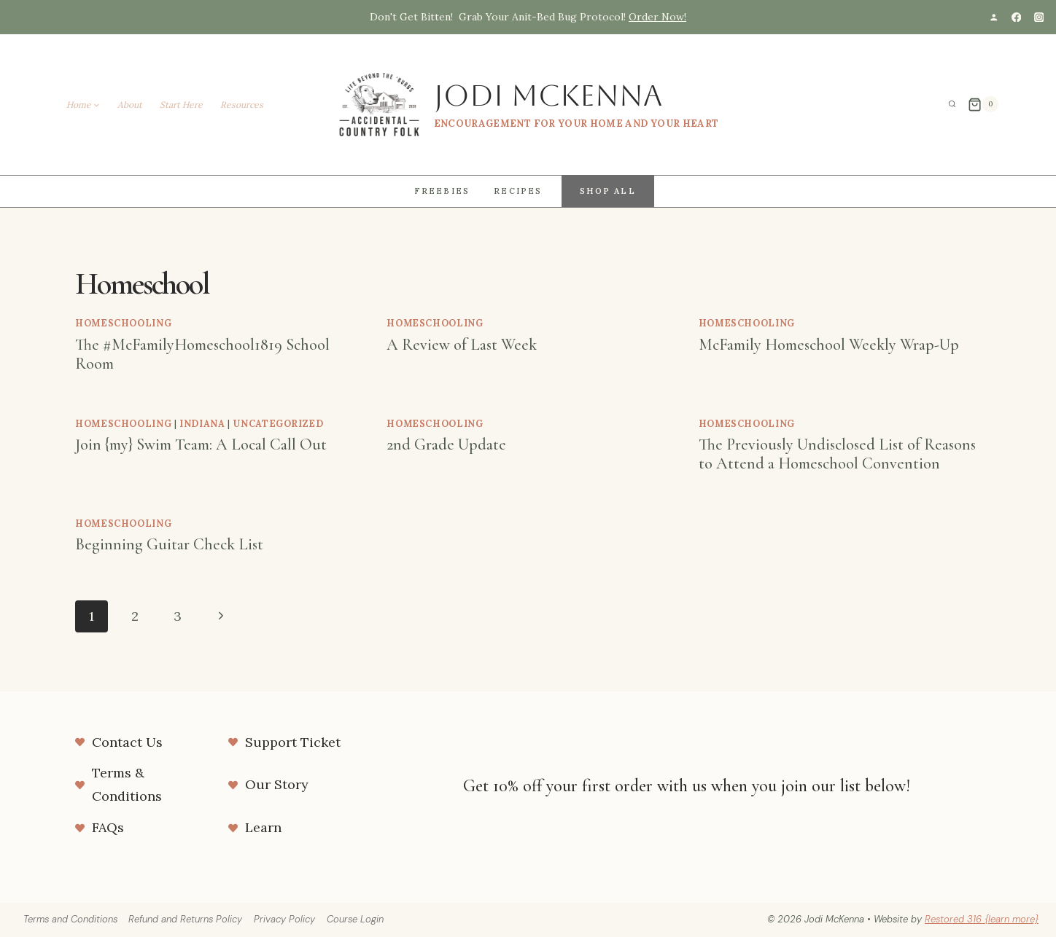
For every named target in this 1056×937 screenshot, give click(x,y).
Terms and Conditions (70, 919)
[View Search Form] (952, 104)
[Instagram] (1039, 17)
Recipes (518, 191)
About (129, 104)
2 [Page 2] (135, 616)
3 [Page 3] (178, 616)
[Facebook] (1016, 17)
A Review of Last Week (462, 344)
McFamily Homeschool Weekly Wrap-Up (829, 344)
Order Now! (657, 16)
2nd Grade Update (446, 444)
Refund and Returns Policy (185, 919)
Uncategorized (278, 423)
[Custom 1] (993, 17)
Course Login (355, 919)
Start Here (181, 104)
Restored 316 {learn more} (981, 919)
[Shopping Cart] (983, 104)
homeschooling (123, 323)
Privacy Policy (284, 919)
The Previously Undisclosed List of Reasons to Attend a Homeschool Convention (837, 454)
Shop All (608, 191)
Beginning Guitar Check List (169, 544)
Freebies (442, 191)
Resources (241, 104)
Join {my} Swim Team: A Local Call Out (201, 444)
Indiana (202, 423)
